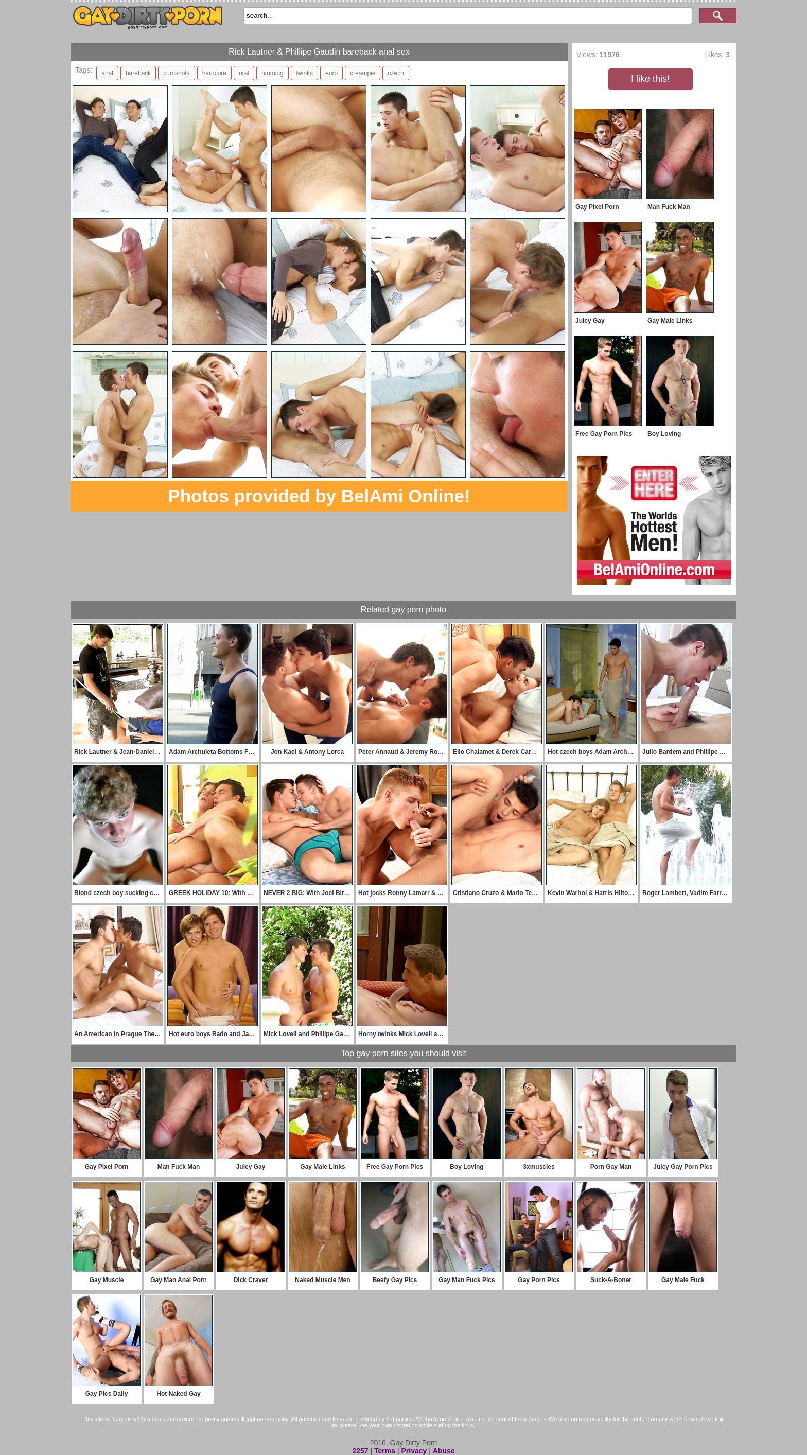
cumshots (176, 73)
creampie (362, 73)
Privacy (414, 1451)
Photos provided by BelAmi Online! (319, 496)
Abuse (444, 1451)
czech (396, 73)
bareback (138, 73)
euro (331, 73)
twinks (304, 73)
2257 (360, 1451)
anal (107, 73)
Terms (384, 1451)
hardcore (214, 73)
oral (244, 73)
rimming (272, 73)
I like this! (650, 79)
